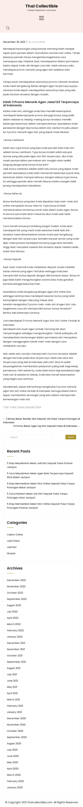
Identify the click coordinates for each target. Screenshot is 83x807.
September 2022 (17, 599)
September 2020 (17, 737)
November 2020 (16, 724)
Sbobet (11, 553)
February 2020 (15, 781)
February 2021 (15, 706)
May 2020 (12, 762)
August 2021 (13, 668)
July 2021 (12, 674)
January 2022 (15, 636)
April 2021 (12, 693)
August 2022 (14, 605)
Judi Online (13, 541)
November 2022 (16, 586)
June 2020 (13, 756)
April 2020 (13, 768)
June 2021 (12, 680)
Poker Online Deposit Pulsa (25, 407)
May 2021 (12, 687)
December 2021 (16, 643)
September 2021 (16, 662)
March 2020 (14, 775)
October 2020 (15, 731)
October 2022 (15, 592)
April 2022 (12, 618)
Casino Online (15, 534)
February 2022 (15, 630)
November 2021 (16, 649)
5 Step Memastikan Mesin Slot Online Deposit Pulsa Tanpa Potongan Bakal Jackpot (41, 485)
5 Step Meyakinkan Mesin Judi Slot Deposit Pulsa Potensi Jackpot (39, 465)
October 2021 (15, 655)
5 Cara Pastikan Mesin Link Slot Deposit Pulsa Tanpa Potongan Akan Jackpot (37, 495)
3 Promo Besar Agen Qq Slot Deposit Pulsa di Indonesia (46, 426)
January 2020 (15, 787)
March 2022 (14, 624)
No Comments (36, 42)
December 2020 (16, 718)
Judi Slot (12, 547)
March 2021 (13, 699)
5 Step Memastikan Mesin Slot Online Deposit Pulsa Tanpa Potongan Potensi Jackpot (41, 506)
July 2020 (12, 750)
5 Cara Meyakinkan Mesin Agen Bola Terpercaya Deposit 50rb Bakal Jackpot (40, 475)
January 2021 (14, 712)
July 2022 (12, 611)
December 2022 (16, 580)
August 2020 (14, 743)
